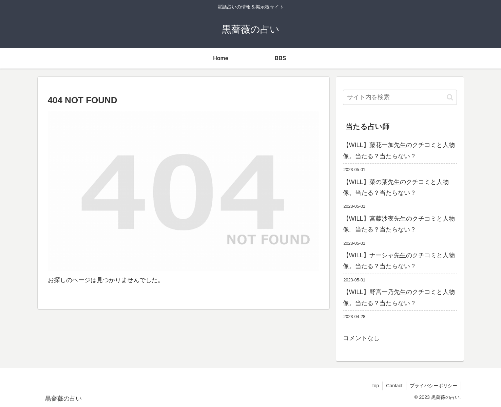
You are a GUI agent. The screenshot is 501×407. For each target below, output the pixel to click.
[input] (400, 97)
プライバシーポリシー (433, 385)
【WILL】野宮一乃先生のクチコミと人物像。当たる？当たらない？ (399, 297)
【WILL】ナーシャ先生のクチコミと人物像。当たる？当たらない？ (399, 261)
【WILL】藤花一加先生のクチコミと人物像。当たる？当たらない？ (399, 150)
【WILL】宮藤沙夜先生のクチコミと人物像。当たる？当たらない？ (399, 224)
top (375, 385)
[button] (450, 97)
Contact (394, 385)
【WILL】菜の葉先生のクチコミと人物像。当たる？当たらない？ (396, 187)
